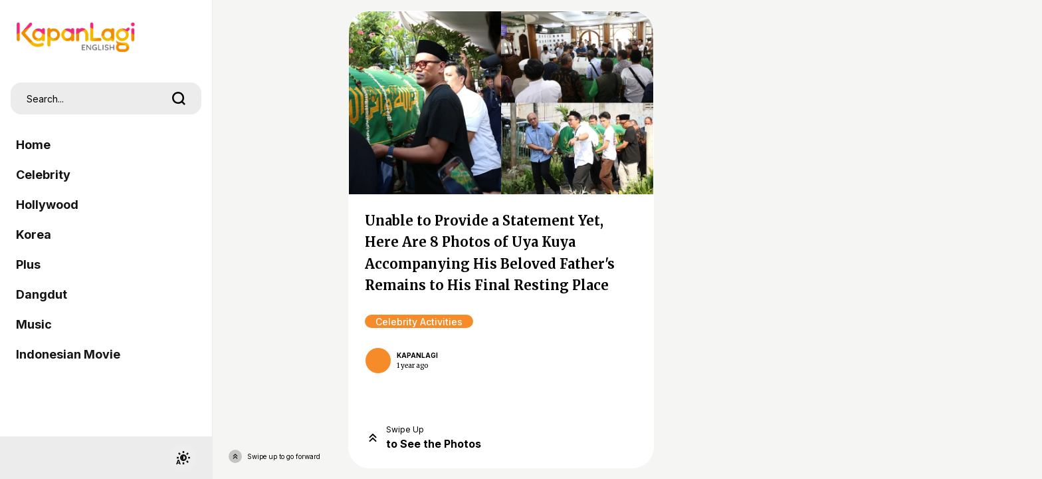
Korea (33, 234)
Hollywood (47, 205)
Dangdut (41, 294)
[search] (178, 98)
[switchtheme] (182, 457)
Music (34, 324)
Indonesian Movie (68, 354)
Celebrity (43, 175)
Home (33, 145)
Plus (28, 264)
